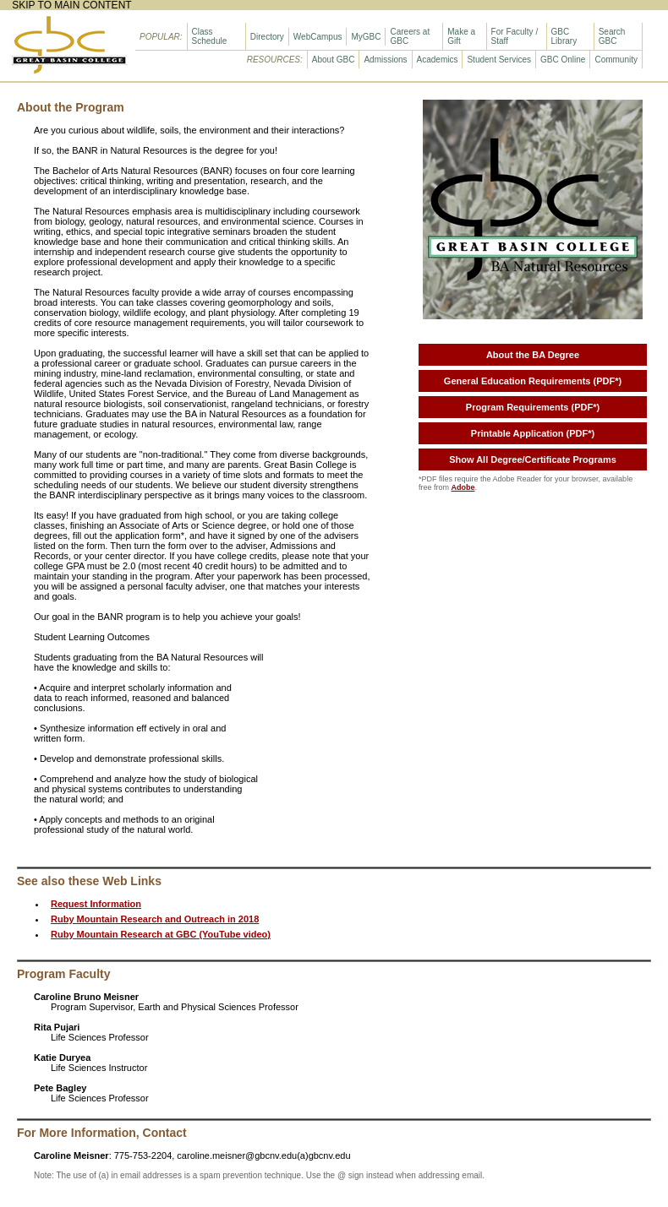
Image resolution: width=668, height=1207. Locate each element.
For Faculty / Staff (515, 36)
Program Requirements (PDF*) (533, 407)
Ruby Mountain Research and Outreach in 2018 (155, 919)
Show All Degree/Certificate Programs (532, 459)
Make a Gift (461, 36)
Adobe (463, 487)
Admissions (385, 59)
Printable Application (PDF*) (532, 433)
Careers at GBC (410, 36)
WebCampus (317, 36)
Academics (437, 59)
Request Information (96, 904)
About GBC (333, 59)
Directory (267, 36)
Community (616, 59)
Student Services (499, 59)
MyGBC (366, 36)
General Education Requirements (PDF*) (532, 381)
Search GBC (612, 36)
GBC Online (562, 59)
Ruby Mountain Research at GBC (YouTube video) (161, 934)
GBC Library (564, 36)
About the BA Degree (532, 355)
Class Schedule (209, 36)
